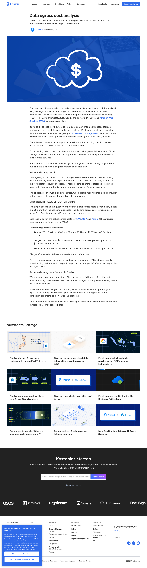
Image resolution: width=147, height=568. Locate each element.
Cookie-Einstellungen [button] (49, 561)
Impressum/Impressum (80, 539)
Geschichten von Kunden (55, 530)
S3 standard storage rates (85, 133)
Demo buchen (102, 4)
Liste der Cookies (85, 561)
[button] (35, 4)
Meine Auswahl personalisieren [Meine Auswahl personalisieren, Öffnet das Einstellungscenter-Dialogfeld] (22, 560)
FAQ (94, 540)
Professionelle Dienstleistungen (55, 548)
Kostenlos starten (131, 4)
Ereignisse (53, 544)
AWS (78, 219)
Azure (95, 219)
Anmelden (115, 4)
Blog (50, 526)
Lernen (51, 537)
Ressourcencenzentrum (58, 534)
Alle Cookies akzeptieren (22, 554)
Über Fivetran (76, 526)
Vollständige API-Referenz (99, 536)
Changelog (97, 532)
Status (95, 529)
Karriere (74, 532)
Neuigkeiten (53, 540)
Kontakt (74, 535)
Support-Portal (98, 526)
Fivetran (40, 30)
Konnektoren (59, 4)
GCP (84, 219)
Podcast (52, 552)
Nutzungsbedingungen (68, 561)
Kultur (73, 529)
